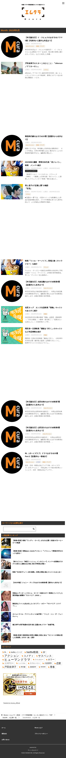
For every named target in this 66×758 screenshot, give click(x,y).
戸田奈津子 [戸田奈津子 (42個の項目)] (10, 667)
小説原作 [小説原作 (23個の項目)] (48, 663)
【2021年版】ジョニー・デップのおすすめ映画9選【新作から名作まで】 (37, 582)
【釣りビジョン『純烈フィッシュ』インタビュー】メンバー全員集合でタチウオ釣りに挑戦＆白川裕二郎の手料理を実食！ (38, 563)
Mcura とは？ (39, 727)
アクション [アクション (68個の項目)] (11, 655)
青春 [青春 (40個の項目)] (52, 667)
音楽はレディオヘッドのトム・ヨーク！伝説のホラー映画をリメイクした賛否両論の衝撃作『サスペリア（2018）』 (38, 594)
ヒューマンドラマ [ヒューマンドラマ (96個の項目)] (17, 659)
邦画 (45, 314)
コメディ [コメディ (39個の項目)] (29, 655)
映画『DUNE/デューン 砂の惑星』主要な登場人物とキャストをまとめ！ (37, 572)
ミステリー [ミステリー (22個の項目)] (9, 663)
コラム (46, 69)
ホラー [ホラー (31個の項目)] (51, 659)
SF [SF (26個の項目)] (44, 652)
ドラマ (38, 462)
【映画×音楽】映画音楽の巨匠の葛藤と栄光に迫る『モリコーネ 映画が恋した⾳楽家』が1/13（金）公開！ (38, 636)
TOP (28, 715)
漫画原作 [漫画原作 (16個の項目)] (33, 667)
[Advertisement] (33, 107)
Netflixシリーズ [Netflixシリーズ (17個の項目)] (16, 652)
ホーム (4, 727)
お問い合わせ (5, 739)
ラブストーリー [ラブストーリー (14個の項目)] (35, 663)
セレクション (30, 46)
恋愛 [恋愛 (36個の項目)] (58, 663)
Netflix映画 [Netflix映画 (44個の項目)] (32, 652)
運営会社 (4, 733)
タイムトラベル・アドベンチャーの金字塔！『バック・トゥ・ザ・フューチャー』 (38, 615)
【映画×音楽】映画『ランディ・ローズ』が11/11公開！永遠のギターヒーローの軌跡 (38, 542)
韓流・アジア (40, 46)
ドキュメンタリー (31, 171)
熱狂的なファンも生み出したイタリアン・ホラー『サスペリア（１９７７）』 (37, 605)
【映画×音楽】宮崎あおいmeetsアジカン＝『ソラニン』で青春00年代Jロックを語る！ (38, 552)
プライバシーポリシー (41, 733)
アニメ (46, 267)
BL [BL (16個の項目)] (5, 652)
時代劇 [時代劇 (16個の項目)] (23, 667)
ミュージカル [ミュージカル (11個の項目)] (21, 663)
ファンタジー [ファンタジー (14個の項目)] (39, 659)
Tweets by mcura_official (11, 703)
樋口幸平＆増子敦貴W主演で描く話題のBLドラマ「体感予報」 (34, 625)
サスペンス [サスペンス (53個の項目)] (45, 655)
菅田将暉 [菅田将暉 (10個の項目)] (43, 667)
